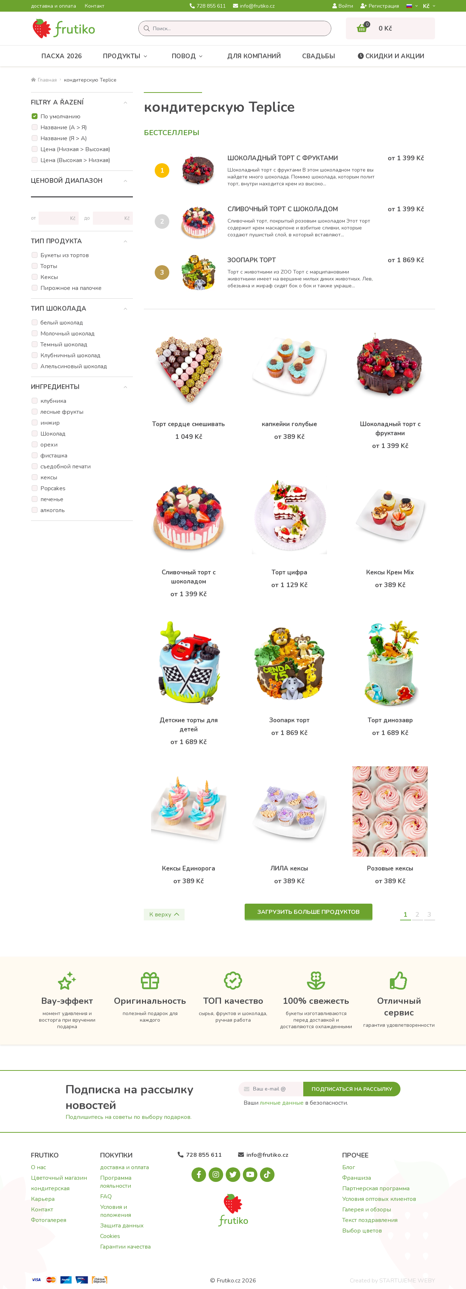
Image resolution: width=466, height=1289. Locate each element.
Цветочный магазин (59, 1178)
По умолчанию (60, 117)
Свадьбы (318, 56)
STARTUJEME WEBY (407, 1281)
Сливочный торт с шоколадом (283, 209)
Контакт (94, 6)
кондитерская (50, 1188)
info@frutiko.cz (254, 6)
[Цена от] (55, 218)
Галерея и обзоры (366, 1210)
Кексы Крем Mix (390, 572)
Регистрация (379, 6)
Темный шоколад (63, 345)
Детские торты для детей (188, 725)
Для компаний (254, 56)
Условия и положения (115, 1211)
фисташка (53, 456)
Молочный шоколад (67, 334)
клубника (53, 401)
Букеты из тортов (64, 255)
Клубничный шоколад (70, 355)
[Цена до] (109, 218)
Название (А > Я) (63, 127)
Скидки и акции (390, 56)
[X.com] (233, 1174)
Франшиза (356, 1178)
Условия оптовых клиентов (379, 1199)
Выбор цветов (362, 1231)
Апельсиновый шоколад (73, 366)
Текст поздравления (370, 1220)
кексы (48, 477)
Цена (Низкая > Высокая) (75, 149)
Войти (342, 6)
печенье (51, 499)
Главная (44, 79)
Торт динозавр (390, 720)
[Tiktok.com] (267, 1174)
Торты (48, 266)
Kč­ (427, 6)
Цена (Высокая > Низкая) (75, 160)
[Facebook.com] (198, 1174)
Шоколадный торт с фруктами (283, 158)
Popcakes (53, 488)
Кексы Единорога (188, 868)
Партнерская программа (376, 1188)
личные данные (282, 1103)
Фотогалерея (48, 1220)
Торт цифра (289, 572)
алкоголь (52, 510)
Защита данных (122, 1226)
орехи (49, 445)
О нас (38, 1167)
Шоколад (53, 434)
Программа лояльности (115, 1182)
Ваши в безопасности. (296, 1103)
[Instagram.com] (216, 1174)
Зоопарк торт (252, 260)
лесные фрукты (61, 412)
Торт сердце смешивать (188, 424)
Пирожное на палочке (71, 288)
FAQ (106, 1196)
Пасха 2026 (62, 56)
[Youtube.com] (250, 1174)
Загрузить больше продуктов (308, 912)
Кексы (49, 277)
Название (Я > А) (63, 138)
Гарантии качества (125, 1247)
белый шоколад (61, 323)
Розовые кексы (390, 868)
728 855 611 (208, 6)
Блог (348, 1167)
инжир (50, 423)
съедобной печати (65, 467)
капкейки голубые (289, 424)
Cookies (110, 1236)
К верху (164, 915)
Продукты (126, 56)
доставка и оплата (53, 6)
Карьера (43, 1199)
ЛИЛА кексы (289, 868)
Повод (189, 56)
